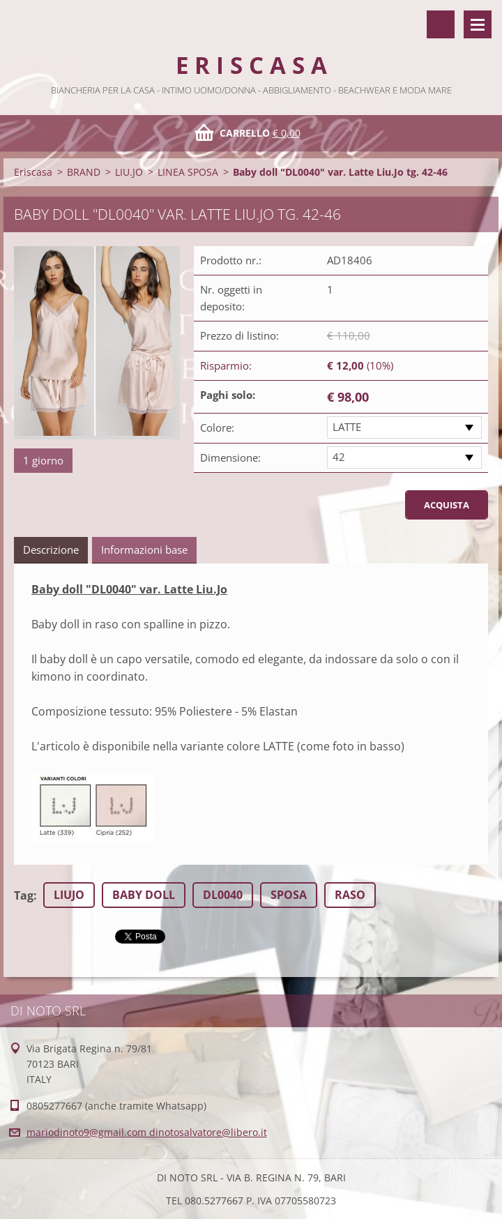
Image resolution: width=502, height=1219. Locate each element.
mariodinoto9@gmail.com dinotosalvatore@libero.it (146, 1132)
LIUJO (69, 894)
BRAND (83, 172)
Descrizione (51, 549)
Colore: (217, 427)
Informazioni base (144, 549)
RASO (350, 894)
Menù (478, 24)
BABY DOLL (143, 894)
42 (339, 457)
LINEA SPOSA (188, 172)
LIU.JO (129, 172)
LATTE (347, 427)
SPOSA (289, 894)
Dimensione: (230, 457)
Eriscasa (33, 172)
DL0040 (223, 894)
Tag (23, 895)
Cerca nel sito (441, 24)
